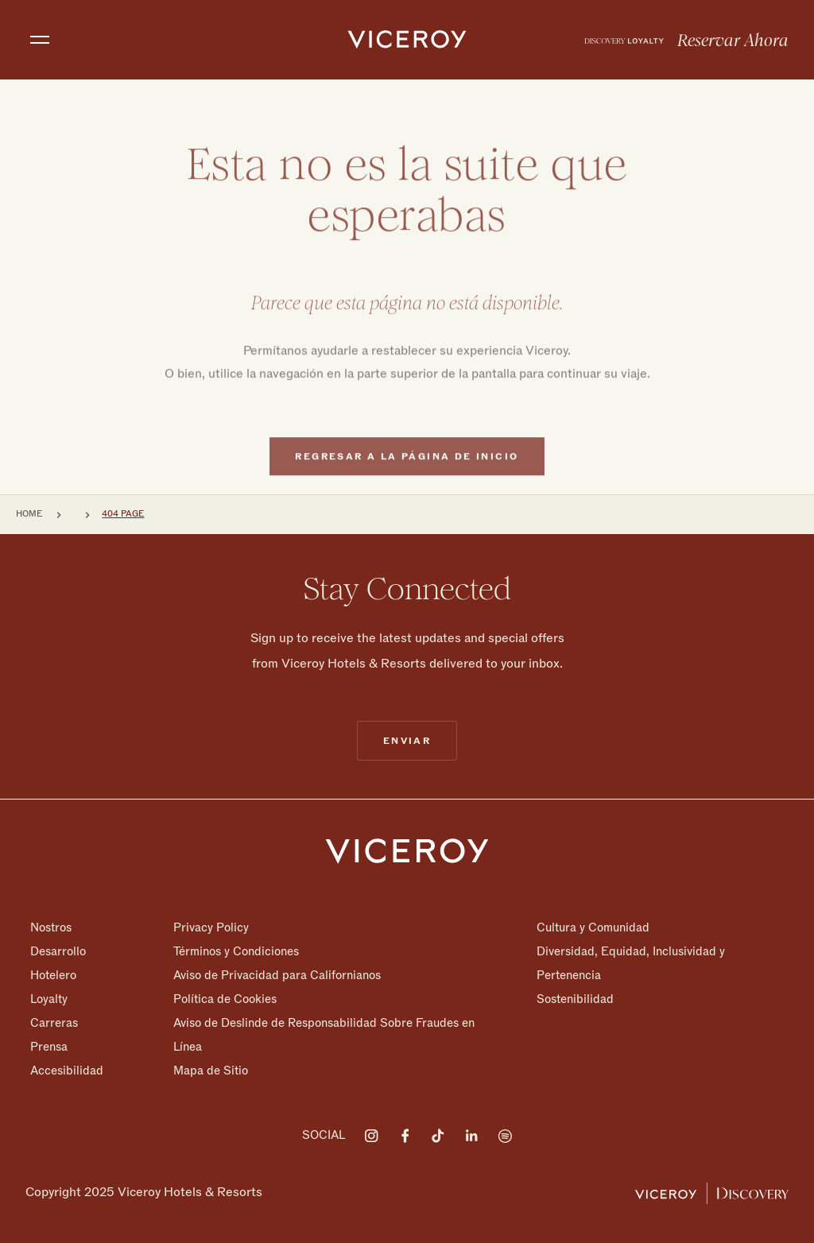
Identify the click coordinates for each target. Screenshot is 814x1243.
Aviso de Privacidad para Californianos (277, 975)
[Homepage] (407, 850)
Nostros (51, 927)
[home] (407, 39)
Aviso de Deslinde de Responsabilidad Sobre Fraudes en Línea (324, 1035)
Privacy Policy (211, 927)
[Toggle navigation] (39, 40)
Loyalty (49, 999)
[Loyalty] (624, 39)
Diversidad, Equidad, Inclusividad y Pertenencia (631, 963)
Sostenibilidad (575, 998)
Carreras (54, 1023)
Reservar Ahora (733, 40)
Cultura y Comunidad (593, 927)
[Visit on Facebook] (404, 1136)
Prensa (49, 1047)
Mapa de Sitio (210, 1070)
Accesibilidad (66, 1070)
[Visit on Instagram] (371, 1136)
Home (29, 514)
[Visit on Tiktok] (438, 1136)
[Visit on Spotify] (505, 1136)
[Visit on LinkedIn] (471, 1136)
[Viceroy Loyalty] (712, 1192)
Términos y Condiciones (236, 951)
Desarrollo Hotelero (58, 963)
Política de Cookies (225, 999)
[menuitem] (624, 39)
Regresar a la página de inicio (406, 475)
